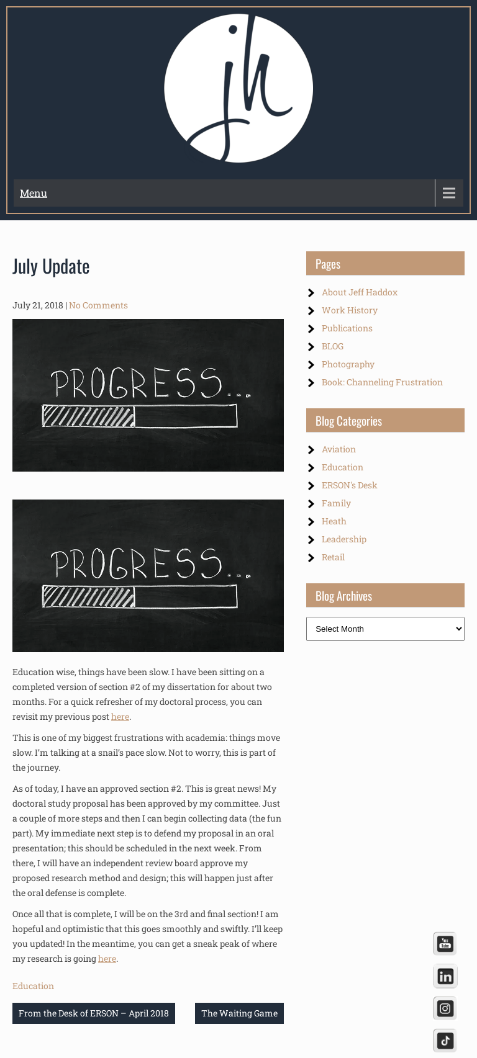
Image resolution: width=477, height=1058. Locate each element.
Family (336, 503)
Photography (348, 364)
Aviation (339, 449)
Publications (347, 328)
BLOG (332, 346)
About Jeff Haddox (360, 292)
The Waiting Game (239, 1013)
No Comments (98, 305)
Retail (333, 557)
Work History (350, 310)
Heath (334, 521)
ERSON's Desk (350, 485)
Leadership (344, 539)
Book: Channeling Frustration (382, 382)
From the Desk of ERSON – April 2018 (94, 1013)
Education (33, 986)
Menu (33, 192)
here (120, 716)
